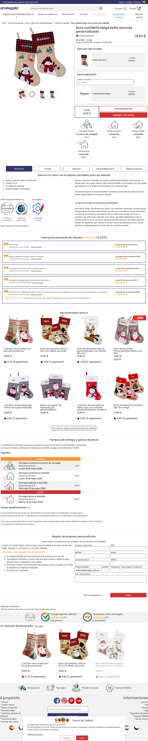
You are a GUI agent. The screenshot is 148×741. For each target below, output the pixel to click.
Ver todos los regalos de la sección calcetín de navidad (74, 428)
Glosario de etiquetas (21, 226)
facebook (57, 701)
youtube (79, 701)
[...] (90, 298)
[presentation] (110, 588)
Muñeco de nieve (99, 60)
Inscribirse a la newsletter (68, 716)
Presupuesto (115, 566)
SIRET (112, 545)
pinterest (71, 701)
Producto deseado (81, 566)
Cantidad (104, 566)
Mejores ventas (139, 16)
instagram (64, 701)
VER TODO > (39, 626)
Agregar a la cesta (123, 115)
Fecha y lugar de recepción (131, 566)
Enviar (128, 595)
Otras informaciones (82, 573)
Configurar (67, 738)
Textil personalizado (8, 609)
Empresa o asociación (83, 545)
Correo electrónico (82, 559)
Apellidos (78, 552)
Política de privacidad (35, 734)
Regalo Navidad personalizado (45, 609)
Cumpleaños (99, 14)
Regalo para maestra (119, 16)
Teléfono (113, 559)
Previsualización (123, 108)
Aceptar (82, 738)
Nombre (113, 552)
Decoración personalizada (25, 609)
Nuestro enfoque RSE (7, 226)
